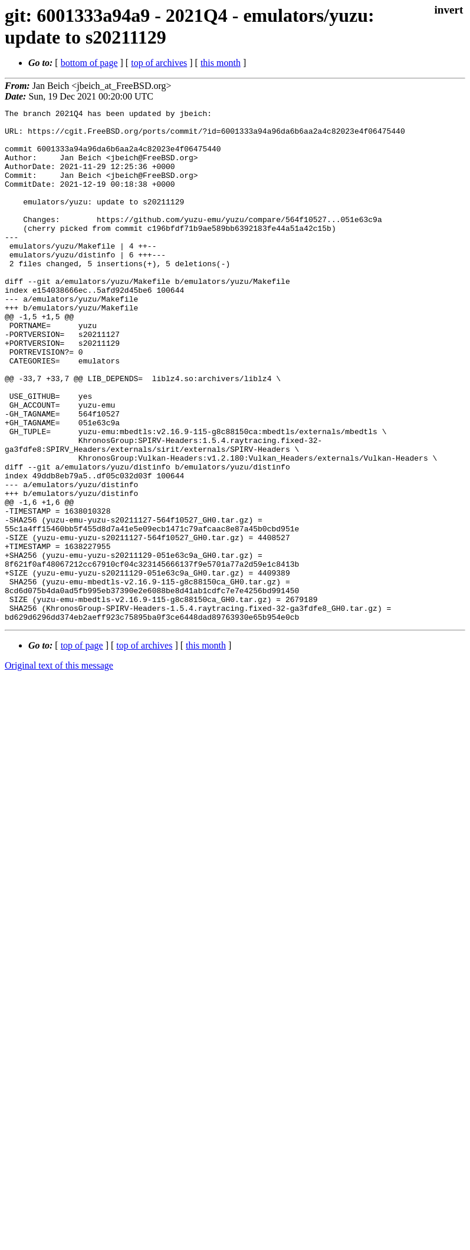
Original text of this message (59, 768)
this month (221, 63)
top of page (82, 748)
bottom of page (89, 63)
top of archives (159, 63)
